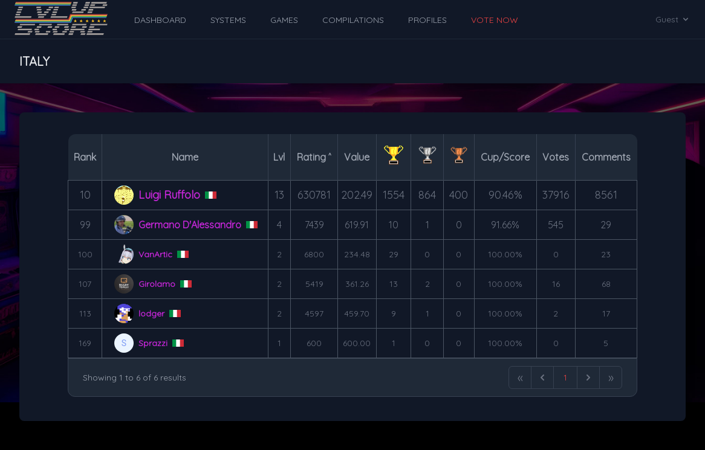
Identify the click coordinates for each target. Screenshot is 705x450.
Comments (606, 157)
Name (185, 157)
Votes (555, 157)
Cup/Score (505, 157)
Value (356, 157)
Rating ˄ (314, 157)
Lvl (279, 157)
